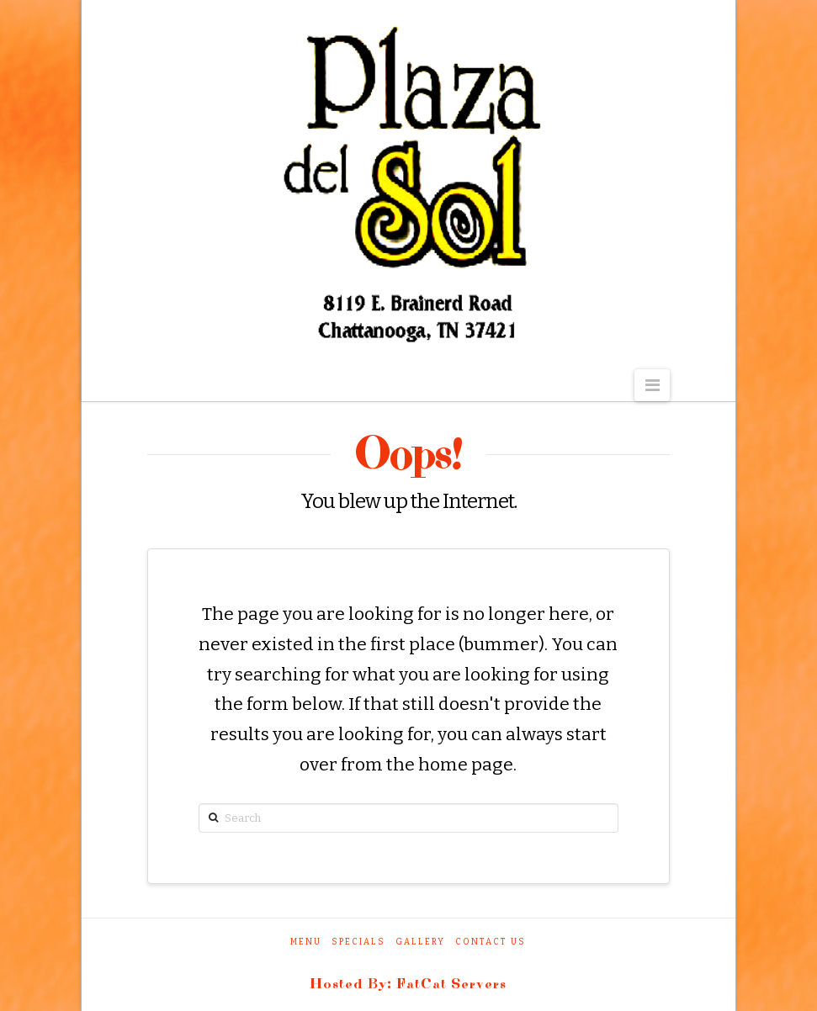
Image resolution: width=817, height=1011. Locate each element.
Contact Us (490, 942)
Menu (305, 942)
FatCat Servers (451, 984)
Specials (358, 942)
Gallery (420, 942)
